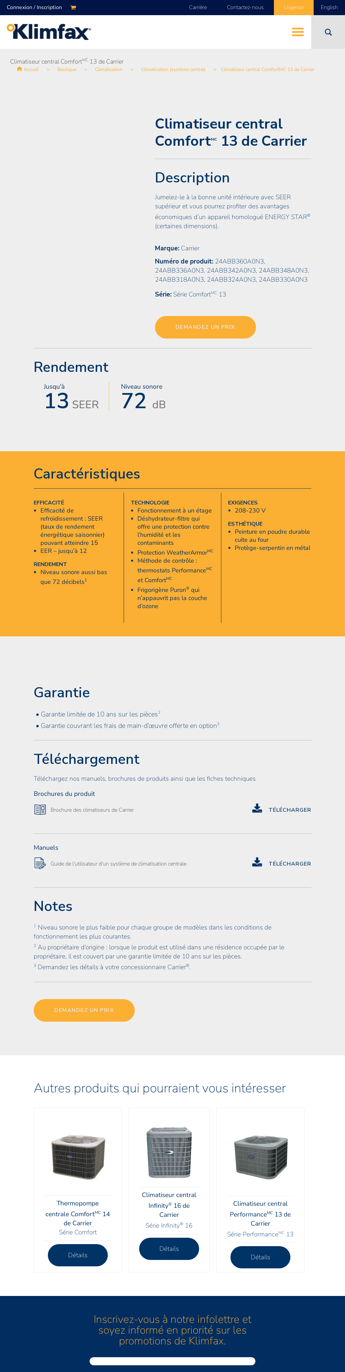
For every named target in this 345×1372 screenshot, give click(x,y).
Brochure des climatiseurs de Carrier (92, 810)
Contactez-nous (245, 7)
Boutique (66, 69)
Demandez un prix (206, 327)
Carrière (198, 7)
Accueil (31, 69)
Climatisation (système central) (173, 69)
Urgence (294, 7)
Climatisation (108, 69)
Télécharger (290, 810)
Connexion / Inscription (34, 7)
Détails (78, 1255)
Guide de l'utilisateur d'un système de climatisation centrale (118, 864)
